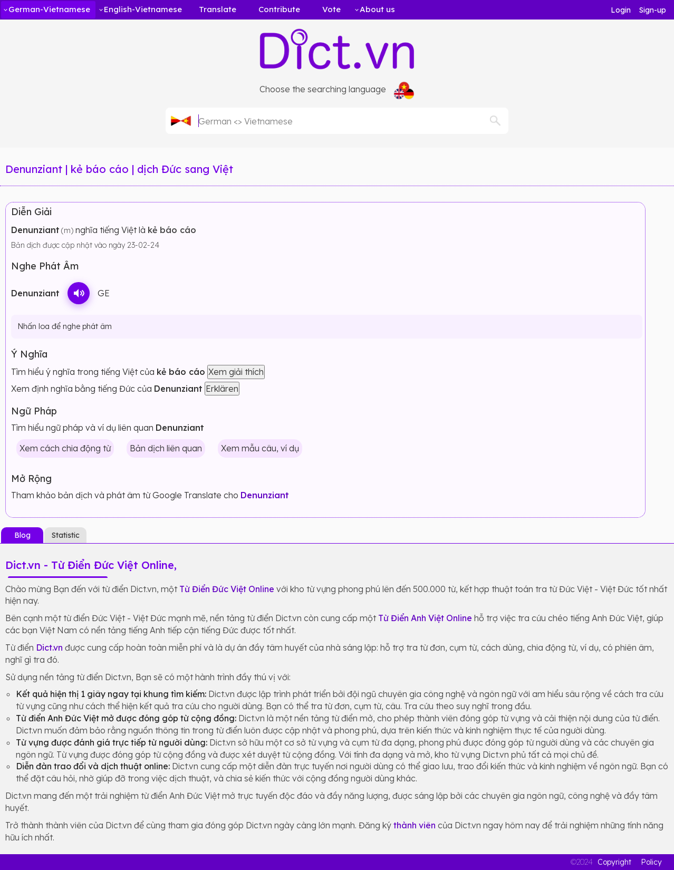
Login (621, 10)
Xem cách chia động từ (65, 448)
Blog (22, 535)
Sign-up (652, 10)
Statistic (66, 535)
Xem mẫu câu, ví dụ (260, 448)
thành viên (414, 825)
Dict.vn (49, 647)
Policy (651, 862)
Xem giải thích (236, 371)
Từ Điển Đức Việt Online (226, 589)
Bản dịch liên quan (166, 448)
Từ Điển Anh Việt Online (425, 618)
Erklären (222, 388)
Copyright (614, 862)
